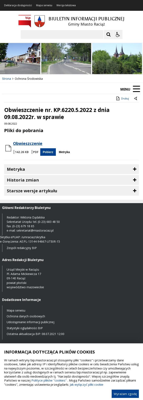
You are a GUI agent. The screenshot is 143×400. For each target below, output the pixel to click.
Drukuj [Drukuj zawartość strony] (122, 98)
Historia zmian (23, 180)
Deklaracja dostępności (18, 5)
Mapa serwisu (44, 5)
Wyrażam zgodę (125, 394)
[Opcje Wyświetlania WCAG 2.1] (117, 34)
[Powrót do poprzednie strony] (136, 98)
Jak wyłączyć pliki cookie (86, 384)
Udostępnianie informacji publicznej (30, 322)
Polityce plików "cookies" (49, 380)
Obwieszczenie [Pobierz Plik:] (27, 143)
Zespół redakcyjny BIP (22, 248)
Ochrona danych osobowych (26, 316)
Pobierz (48, 152)
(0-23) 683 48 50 (49, 222)
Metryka (64, 152)
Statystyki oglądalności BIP (25, 328)
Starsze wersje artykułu (32, 191)
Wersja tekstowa (66, 5)
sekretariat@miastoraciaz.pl (35, 230)
